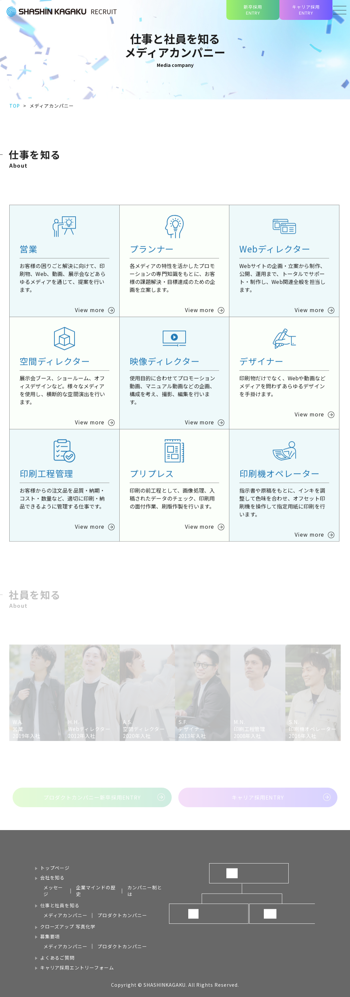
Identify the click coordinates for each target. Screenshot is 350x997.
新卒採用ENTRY (253, 10)
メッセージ (53, 890)
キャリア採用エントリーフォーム (77, 967)
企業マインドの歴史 (96, 890)
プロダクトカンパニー (122, 915)
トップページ (55, 868)
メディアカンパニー (65, 915)
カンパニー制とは (144, 890)
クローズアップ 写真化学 (68, 926)
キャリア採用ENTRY (306, 10)
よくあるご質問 (57, 957)
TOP (14, 105)
